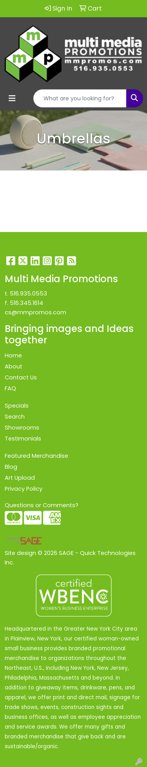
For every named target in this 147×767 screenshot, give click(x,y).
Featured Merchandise (36, 456)
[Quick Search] (80, 98)
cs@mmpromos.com (35, 312)
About (13, 366)
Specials (17, 406)
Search (15, 417)
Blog (11, 467)
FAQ (10, 388)
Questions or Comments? (41, 505)
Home (13, 355)
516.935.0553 (28, 293)
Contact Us (21, 377)
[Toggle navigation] (12, 98)
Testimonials (23, 438)
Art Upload (20, 478)
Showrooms (22, 428)
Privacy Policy (23, 489)
